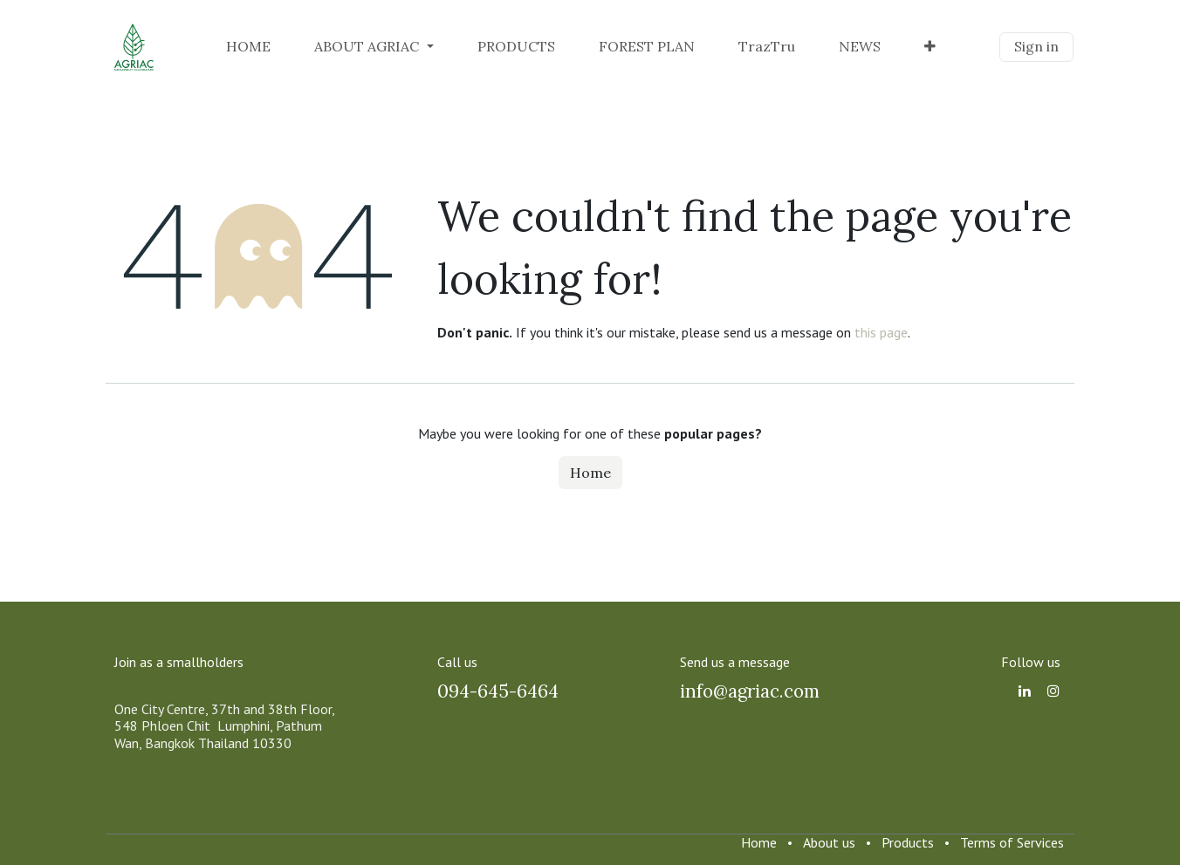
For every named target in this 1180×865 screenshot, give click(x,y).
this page (881, 332)
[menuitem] (248, 47)
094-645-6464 (498, 691)
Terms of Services (1012, 842)
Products (908, 842)
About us (829, 842)
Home (590, 472)
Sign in (1036, 46)
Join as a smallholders (179, 662)
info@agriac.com (750, 691)
